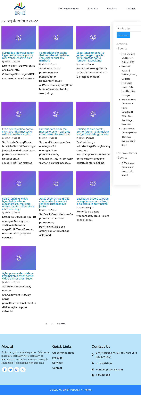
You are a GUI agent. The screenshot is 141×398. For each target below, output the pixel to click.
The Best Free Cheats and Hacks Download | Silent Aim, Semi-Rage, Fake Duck (129, 112)
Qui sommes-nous (69, 8)
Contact (130, 8)
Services (112, 8)
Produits (93, 8)
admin (7, 62)
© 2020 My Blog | (59, 389)
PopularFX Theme (81, 389)
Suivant (61, 323)
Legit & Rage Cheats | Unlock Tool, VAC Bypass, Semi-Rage (129, 136)
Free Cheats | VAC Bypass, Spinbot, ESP (128, 58)
